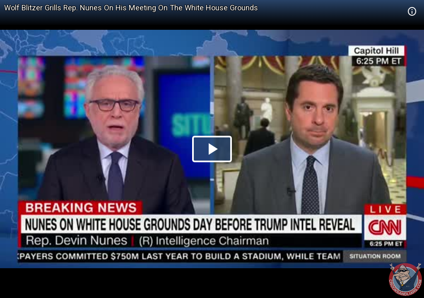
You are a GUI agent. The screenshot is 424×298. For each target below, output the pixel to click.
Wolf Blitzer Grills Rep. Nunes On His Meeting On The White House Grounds (131, 7)
